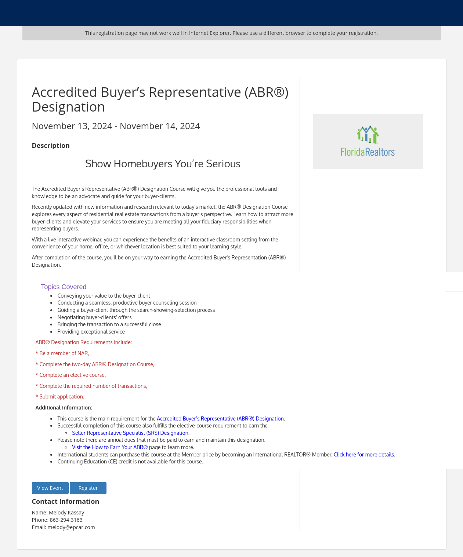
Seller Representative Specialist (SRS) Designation (130, 433)
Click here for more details (364, 454)
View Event (50, 487)
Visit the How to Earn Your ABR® (110, 447)
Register (88, 487)
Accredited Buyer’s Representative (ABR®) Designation (220, 418)
